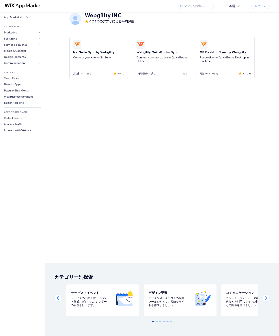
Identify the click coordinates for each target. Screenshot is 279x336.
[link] (22, 17)
